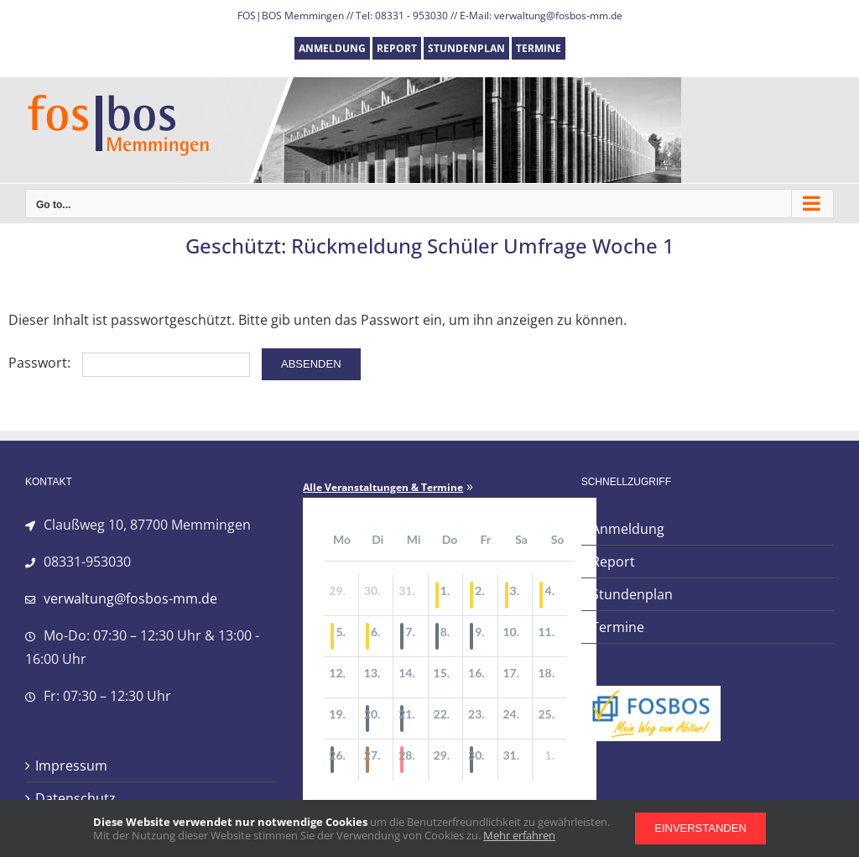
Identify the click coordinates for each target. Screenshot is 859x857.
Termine (617, 627)
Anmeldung (627, 529)
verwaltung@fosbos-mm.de (130, 598)
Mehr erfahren (519, 835)
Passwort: (129, 362)
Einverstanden (700, 828)
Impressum (71, 765)
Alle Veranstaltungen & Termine (383, 488)
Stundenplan (632, 594)
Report (613, 561)
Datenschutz (75, 798)
